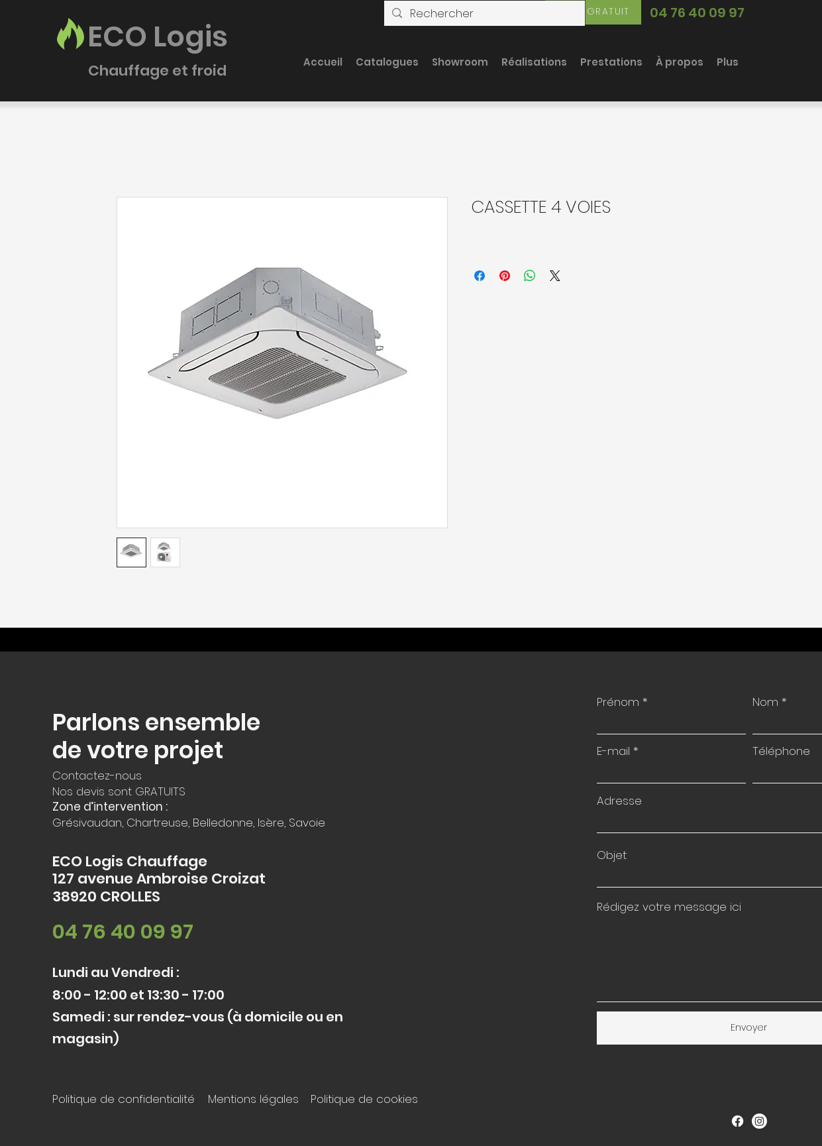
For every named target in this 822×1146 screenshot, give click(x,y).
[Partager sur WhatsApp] (530, 276)
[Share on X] (555, 276)
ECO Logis (157, 36)
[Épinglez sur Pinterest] (505, 276)
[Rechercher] (483, 14)
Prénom (618, 702)
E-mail (613, 751)
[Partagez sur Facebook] (480, 276)
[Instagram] (759, 1121)
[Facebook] (737, 1121)
